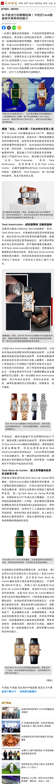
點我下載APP (9, 691)
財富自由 (38, 3)
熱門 (26, 3)
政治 (31, 3)
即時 (21, 3)
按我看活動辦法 (28, 691)
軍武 (45, 3)
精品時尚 (15, 9)
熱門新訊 (5, 9)
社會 (51, 3)
